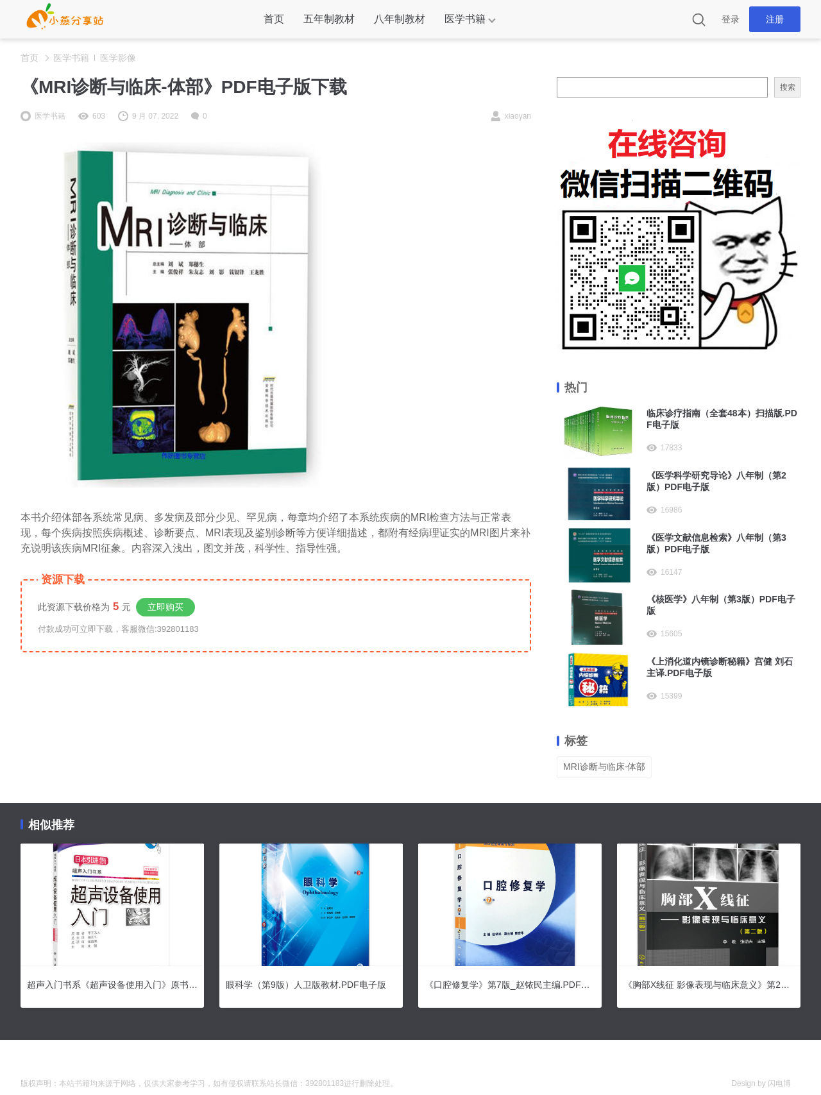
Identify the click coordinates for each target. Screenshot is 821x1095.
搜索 (787, 87)
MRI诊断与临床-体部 (604, 766)
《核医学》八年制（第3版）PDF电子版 (721, 605)
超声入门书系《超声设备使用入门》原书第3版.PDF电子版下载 (112, 985)
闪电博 (779, 1083)
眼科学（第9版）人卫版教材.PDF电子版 (306, 985)
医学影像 (118, 58)
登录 (731, 19)
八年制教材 (399, 18)
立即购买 (165, 607)
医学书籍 (465, 18)
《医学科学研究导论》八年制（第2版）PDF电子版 (716, 481)
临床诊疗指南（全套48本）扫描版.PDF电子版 (722, 419)
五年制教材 (329, 18)
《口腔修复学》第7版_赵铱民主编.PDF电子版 (510, 985)
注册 (775, 19)
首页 (274, 18)
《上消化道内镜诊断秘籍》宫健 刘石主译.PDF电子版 (720, 667)
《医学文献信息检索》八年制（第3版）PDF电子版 (716, 543)
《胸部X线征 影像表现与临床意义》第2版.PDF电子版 (708, 985)
